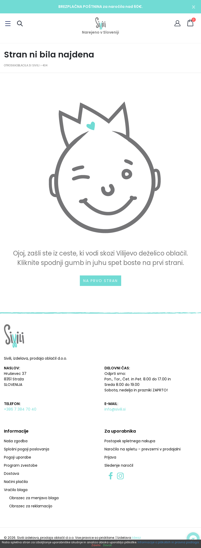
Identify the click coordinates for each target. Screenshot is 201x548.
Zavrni (95, 545)
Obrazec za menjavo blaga (34, 498)
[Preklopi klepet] (193, 538)
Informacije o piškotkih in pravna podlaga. (168, 542)
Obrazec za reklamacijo (30, 506)
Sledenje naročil (118, 465)
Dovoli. (107, 545)
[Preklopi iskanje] (20, 23)
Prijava (110, 457)
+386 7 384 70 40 (20, 409)
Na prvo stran (100, 280)
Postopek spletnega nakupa (129, 441)
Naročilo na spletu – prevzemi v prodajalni (142, 449)
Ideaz (136, 537)
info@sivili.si (115, 409)
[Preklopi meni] (7, 23)
